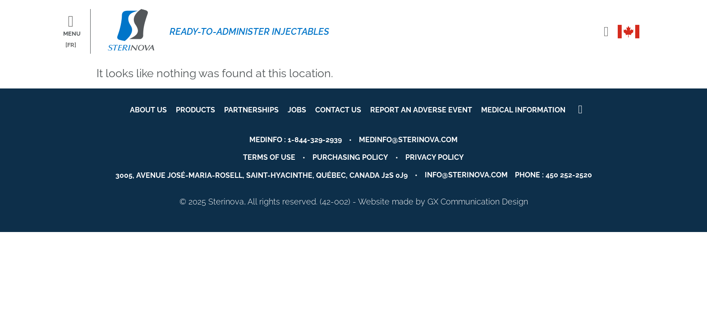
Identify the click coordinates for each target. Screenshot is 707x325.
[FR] (70, 45)
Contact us (338, 110)
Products (195, 110)
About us (148, 110)
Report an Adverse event (421, 110)
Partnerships (251, 110)
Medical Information (523, 110)
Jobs (297, 110)
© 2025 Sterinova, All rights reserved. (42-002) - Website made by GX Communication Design (353, 201)
